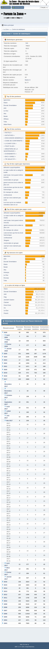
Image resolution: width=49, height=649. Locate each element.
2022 (5, 363)
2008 (5, 607)
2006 (5, 614)
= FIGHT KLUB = (9, 146)
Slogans (6, 240)
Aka (5, 113)
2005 (5, 617)
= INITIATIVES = (9, 135)
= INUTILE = (8, 132)
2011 (5, 598)
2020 (5, 369)
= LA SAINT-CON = (10, 143)
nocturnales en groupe (11, 180)
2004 (5, 620)
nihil (5, 108)
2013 (5, 591)
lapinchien (7, 100)
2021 (5, 366)
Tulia (5, 122)
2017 (5, 379)
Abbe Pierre (7, 124)
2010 (5, 601)
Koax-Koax (7, 305)
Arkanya (6, 272)
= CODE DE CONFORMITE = (13, 141)
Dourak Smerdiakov (10, 105)
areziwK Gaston (9, 300)
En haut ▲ (26, 644)
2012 (5, 594)
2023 (5, 360)
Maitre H (27, 80)
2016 (5, 582)
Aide (21, 644)
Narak (6, 116)
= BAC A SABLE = (10, 156)
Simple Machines (29, 646)
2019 (5, 373)
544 (26, 43)
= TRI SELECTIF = (10, 159)
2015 (5, 585)
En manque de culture (11, 192)
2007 (5, 610)
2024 (5, 357)
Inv (5, 308)
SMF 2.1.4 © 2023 (19, 646)
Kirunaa (6, 278)
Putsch (6, 313)
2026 (5, 332)
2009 (5, 604)
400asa (6, 119)
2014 (5, 588)
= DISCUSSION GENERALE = (14, 138)
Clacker (6, 302)
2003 (5, 623)
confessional (8, 195)
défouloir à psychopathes (12, 167)
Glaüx (5, 102)
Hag (5, 297)
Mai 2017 (9, 420)
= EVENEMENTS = (10, 154)
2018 (5, 376)
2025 (5, 353)
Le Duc (6, 111)
